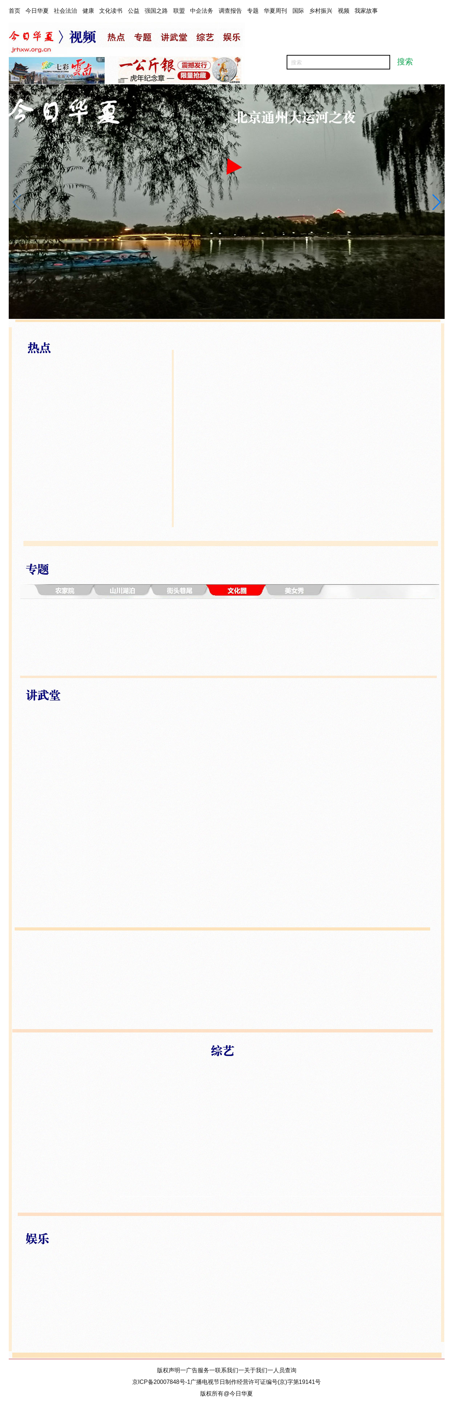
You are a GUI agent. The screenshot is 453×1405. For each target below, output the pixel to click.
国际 (298, 11)
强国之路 (156, 11)
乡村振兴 (320, 11)
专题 (253, 11)
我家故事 (366, 11)
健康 (88, 11)
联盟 (179, 11)
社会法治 (65, 11)
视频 (343, 11)
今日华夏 (37, 11)
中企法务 (201, 11)
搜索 (405, 61)
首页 (14, 11)
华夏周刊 (275, 11)
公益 (133, 11)
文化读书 (110, 11)
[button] (436, 202)
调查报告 (230, 11)
